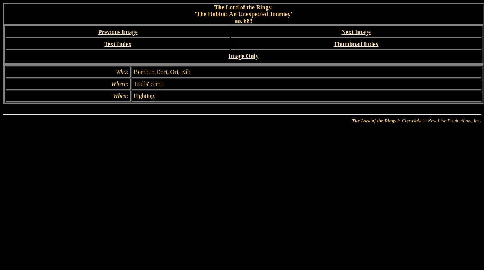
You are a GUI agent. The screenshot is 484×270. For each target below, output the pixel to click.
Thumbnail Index (356, 44)
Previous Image (118, 32)
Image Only (243, 56)
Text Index (117, 44)
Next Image (356, 32)
